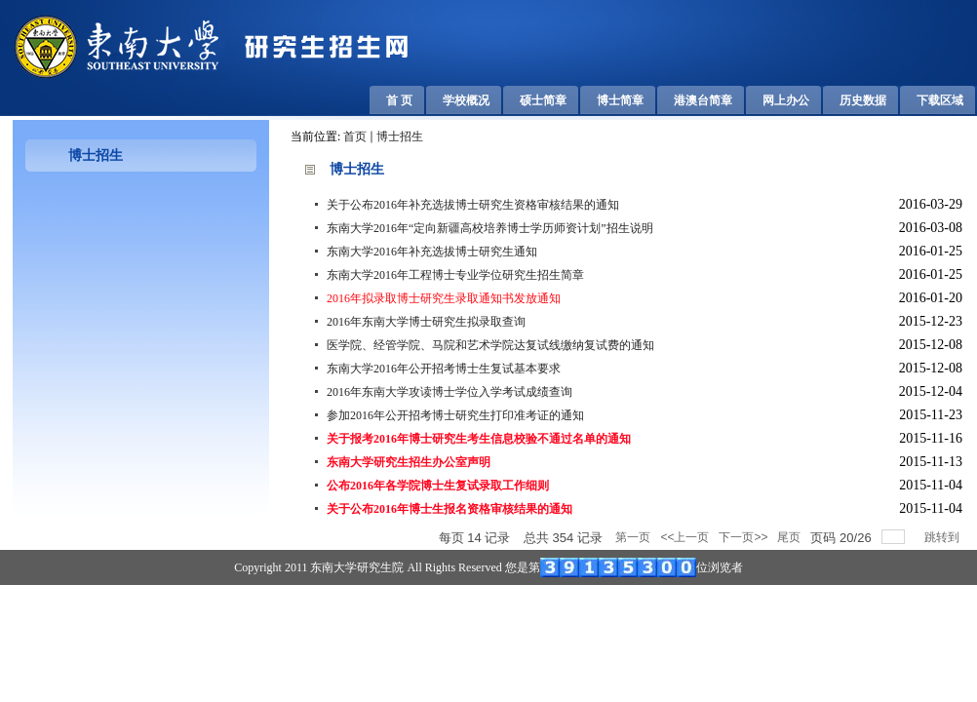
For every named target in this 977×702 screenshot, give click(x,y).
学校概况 (466, 100)
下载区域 (940, 100)
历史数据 (863, 100)
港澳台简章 (703, 100)
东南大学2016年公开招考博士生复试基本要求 (444, 368)
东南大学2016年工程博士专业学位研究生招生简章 (455, 275)
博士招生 (399, 136)
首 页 (399, 100)
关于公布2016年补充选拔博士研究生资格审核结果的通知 (473, 205)
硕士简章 (543, 100)
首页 (355, 136)
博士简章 (620, 100)
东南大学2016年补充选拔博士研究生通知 (432, 251)
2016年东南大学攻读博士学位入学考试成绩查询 (449, 392)
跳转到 (943, 537)
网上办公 (785, 100)
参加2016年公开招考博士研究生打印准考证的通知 (455, 415)
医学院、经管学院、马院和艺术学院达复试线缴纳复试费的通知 (490, 345)
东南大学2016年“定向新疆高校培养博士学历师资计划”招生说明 (490, 228)
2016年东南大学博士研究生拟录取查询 (426, 322)
